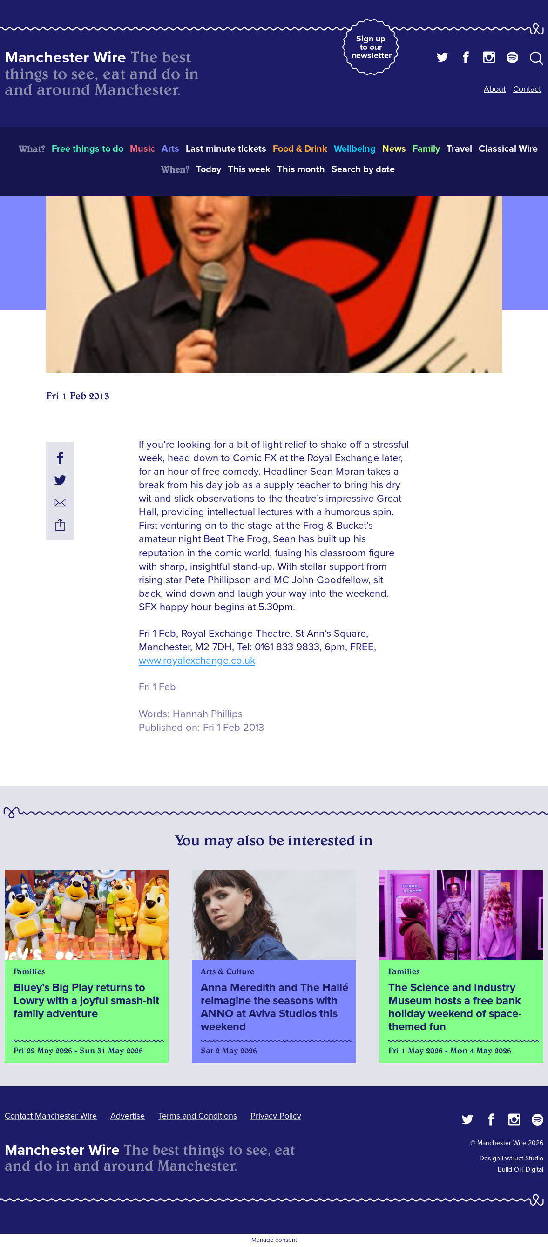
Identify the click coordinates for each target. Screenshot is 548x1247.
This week (249, 169)
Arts (170, 149)
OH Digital (528, 1169)
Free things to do (87, 149)
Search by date (363, 169)
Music (142, 149)
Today (208, 169)
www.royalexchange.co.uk (197, 660)
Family (426, 149)
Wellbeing (355, 149)
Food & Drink (300, 149)
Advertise (127, 1116)
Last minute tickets (226, 149)
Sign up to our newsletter (372, 47)
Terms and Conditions (197, 1116)
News (394, 149)
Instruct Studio (522, 1158)
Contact (527, 89)
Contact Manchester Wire (51, 1116)
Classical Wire (508, 149)
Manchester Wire (65, 57)
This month (301, 169)
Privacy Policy (275, 1116)
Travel (459, 149)
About (495, 89)
